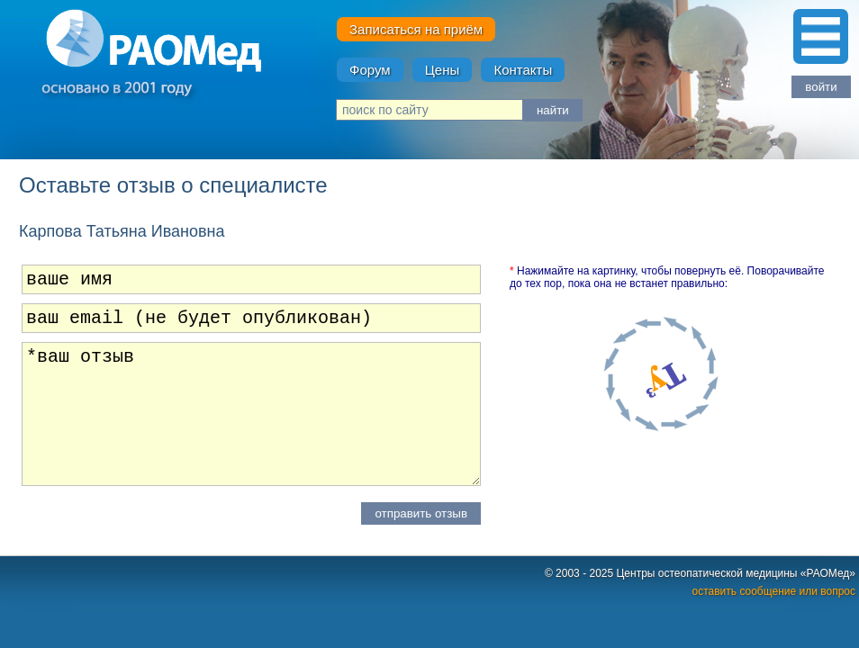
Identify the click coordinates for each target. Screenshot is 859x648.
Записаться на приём (416, 29)
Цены (442, 69)
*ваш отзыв (251, 421)
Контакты (522, 69)
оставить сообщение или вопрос (773, 598)
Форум (370, 69)
